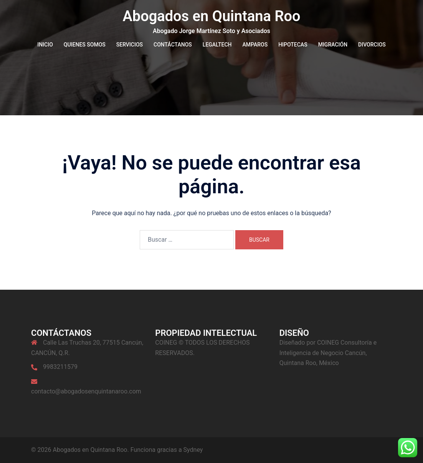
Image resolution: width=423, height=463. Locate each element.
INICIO (45, 44)
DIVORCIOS (372, 44)
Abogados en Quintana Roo (211, 16)
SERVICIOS (129, 44)
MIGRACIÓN (332, 44)
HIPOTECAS (292, 44)
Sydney (193, 449)
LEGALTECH (217, 44)
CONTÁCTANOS (173, 44)
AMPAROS (255, 44)
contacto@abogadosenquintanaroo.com (86, 391)
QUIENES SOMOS (85, 44)
